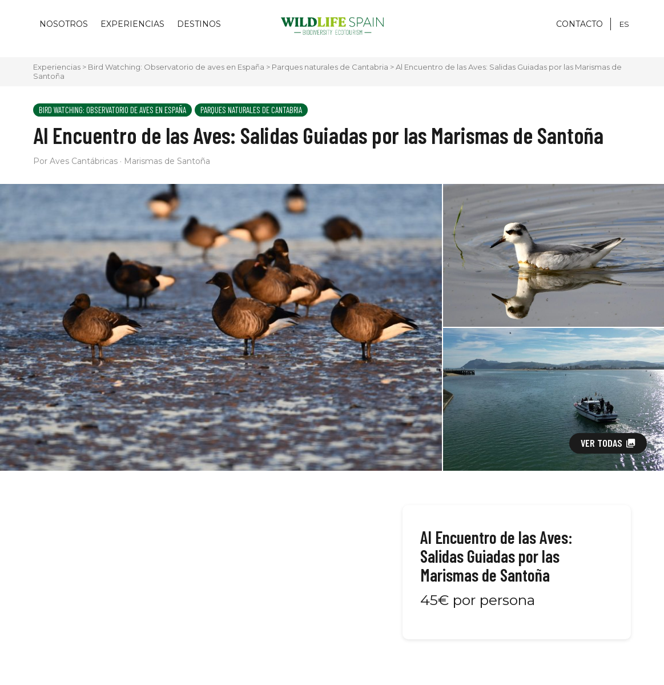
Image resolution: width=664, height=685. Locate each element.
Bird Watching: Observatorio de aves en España (176, 66)
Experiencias (132, 24)
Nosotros (63, 24)
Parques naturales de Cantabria (330, 66)
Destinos (199, 24)
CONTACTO (579, 24)
